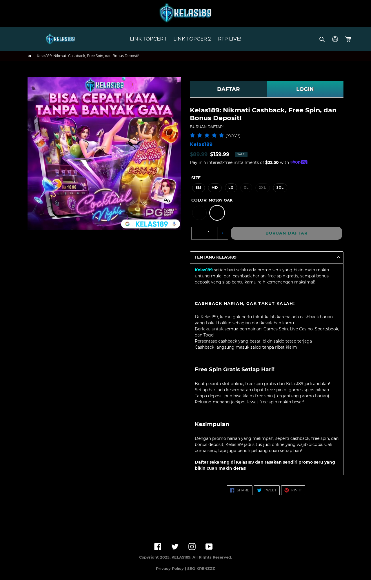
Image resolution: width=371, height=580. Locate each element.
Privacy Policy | (171, 568)
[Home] (29, 56)
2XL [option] (262, 188)
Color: (211, 200)
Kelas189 (204, 269)
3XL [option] (280, 188)
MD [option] (215, 188)
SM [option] (198, 188)
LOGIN (305, 89)
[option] (199, 213)
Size (196, 177)
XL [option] (246, 188)
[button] (322, 39)
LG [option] (231, 188)
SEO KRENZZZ (201, 568)
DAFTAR (228, 89)
